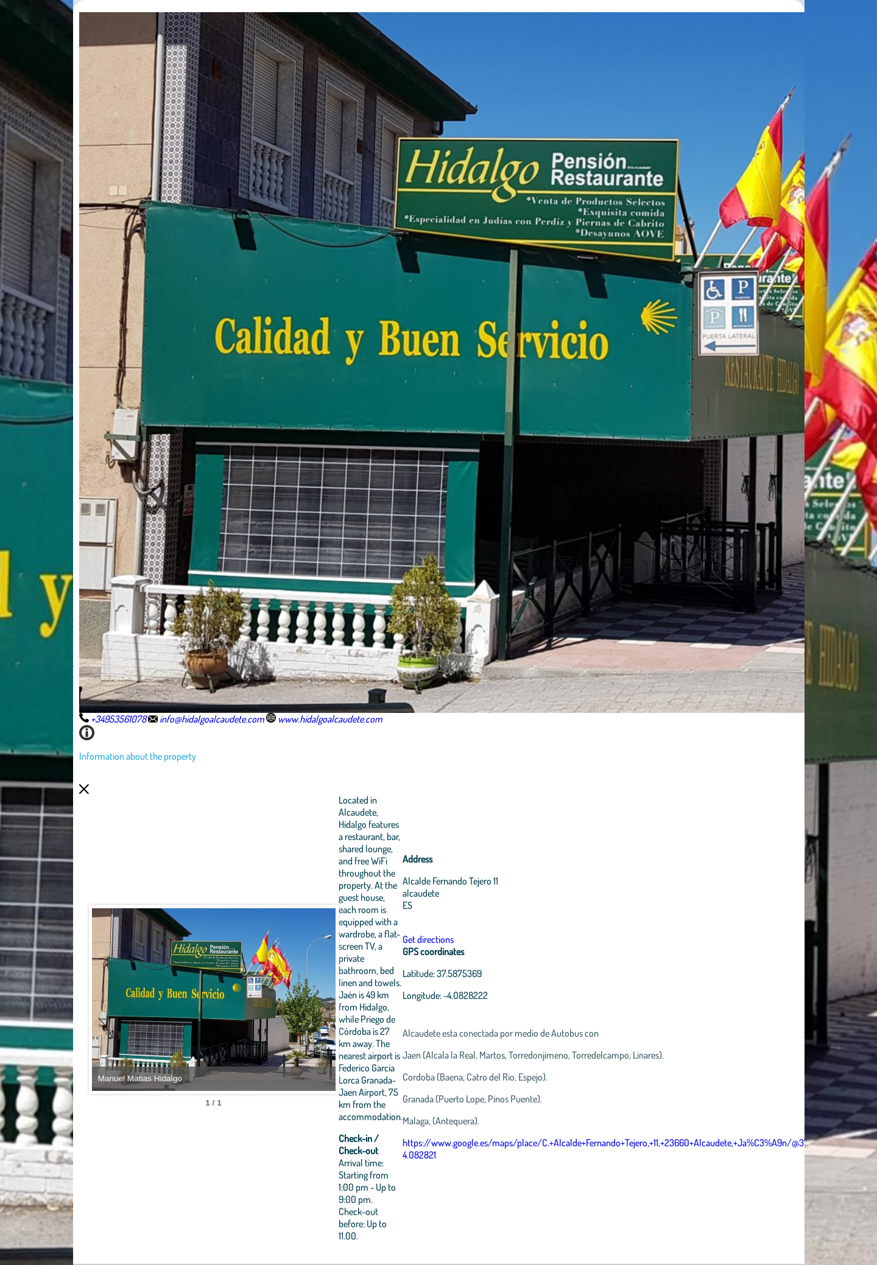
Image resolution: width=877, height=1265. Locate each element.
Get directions (428, 939)
